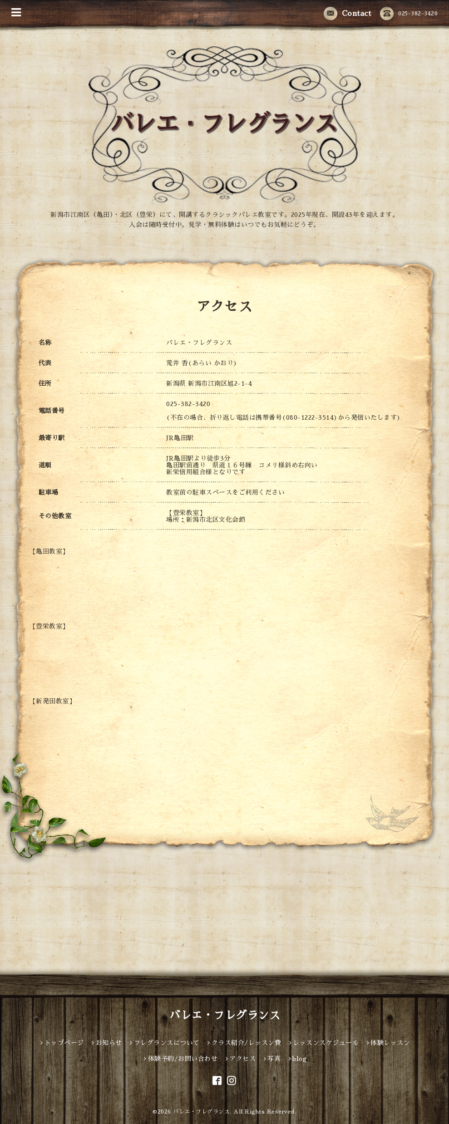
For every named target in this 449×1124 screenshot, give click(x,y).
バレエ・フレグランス (224, 1015)
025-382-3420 (409, 13)
